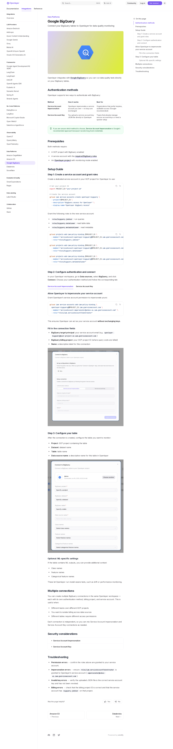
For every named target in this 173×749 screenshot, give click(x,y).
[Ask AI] (120, 185)
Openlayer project (62, 160)
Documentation (13, 9)
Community (131, 3)
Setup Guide (140, 30)
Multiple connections (143, 64)
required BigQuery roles (86, 156)
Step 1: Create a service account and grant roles (149, 35)
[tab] (60, 286)
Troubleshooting (142, 71)
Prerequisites (140, 26)
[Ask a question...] (85, 728)
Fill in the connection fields (149, 53)
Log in (142, 3)
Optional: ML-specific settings (150, 60)
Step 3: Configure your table (146, 57)
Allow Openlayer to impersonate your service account (148, 48)
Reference (38, 9)
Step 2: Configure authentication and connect (149, 41)
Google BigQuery (78, 78)
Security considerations (144, 68)
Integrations (26, 9)
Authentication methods (145, 23)
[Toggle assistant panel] (107, 3)
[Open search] (80, 3)
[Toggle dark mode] (164, 3)
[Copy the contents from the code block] (116, 185)
